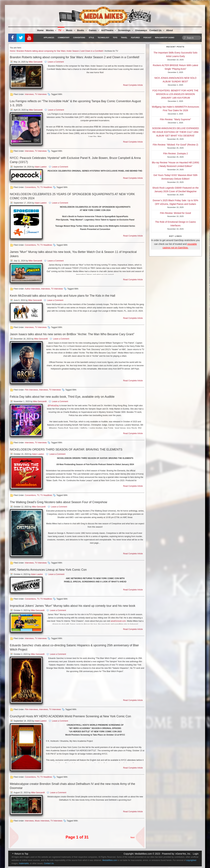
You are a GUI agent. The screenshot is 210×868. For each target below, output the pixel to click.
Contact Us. (49, 863)
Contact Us (157, 30)
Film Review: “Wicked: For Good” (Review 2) (175, 144)
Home (40, 30)
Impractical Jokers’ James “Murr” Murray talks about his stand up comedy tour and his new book (72, 605)
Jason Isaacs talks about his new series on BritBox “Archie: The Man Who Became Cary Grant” (72, 334)
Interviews (29, 94)
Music (71, 30)
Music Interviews (42, 821)
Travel (124, 38)
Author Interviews (32, 289)
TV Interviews (41, 94)
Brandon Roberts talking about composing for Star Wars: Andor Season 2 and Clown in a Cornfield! (60, 51)
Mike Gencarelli (35, 62)
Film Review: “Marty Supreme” (175, 119)
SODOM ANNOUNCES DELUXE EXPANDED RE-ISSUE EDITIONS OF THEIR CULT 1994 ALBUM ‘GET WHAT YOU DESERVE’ (175, 132)
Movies (51, 30)
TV (61, 30)
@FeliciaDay (53, 405)
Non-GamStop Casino (164, 38)
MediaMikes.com (143, 853)
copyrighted (191, 860)
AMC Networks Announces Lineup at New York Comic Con (48, 569)
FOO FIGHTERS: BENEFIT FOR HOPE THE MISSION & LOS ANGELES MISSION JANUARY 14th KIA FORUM (175, 94)
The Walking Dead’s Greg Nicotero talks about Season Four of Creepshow (58, 502)
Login (196, 853)
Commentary (64, 38)
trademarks (24, 863)
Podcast (147, 38)
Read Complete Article (133, 85)
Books (82, 30)
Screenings (126, 30)
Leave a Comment (56, 62)
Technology (103, 38)
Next (132, 837)
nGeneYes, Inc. (183, 853)
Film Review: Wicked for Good (175, 213)
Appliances (49, 38)
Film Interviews (31, 390)
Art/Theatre (109, 30)
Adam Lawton (40, 167)
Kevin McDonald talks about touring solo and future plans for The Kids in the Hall (62, 295)
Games (94, 30)
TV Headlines (46, 187)
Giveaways (141, 30)
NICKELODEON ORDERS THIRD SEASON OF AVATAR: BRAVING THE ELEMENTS (66, 449)
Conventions (79, 38)
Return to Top (21, 853)
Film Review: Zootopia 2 (175, 153)
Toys (115, 38)
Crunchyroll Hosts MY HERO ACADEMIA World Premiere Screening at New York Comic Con (70, 716)
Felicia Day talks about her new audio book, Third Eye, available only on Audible (62, 396)
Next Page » (138, 836)
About (169, 30)
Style (91, 38)
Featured (135, 38)
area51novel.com (118, 621)
